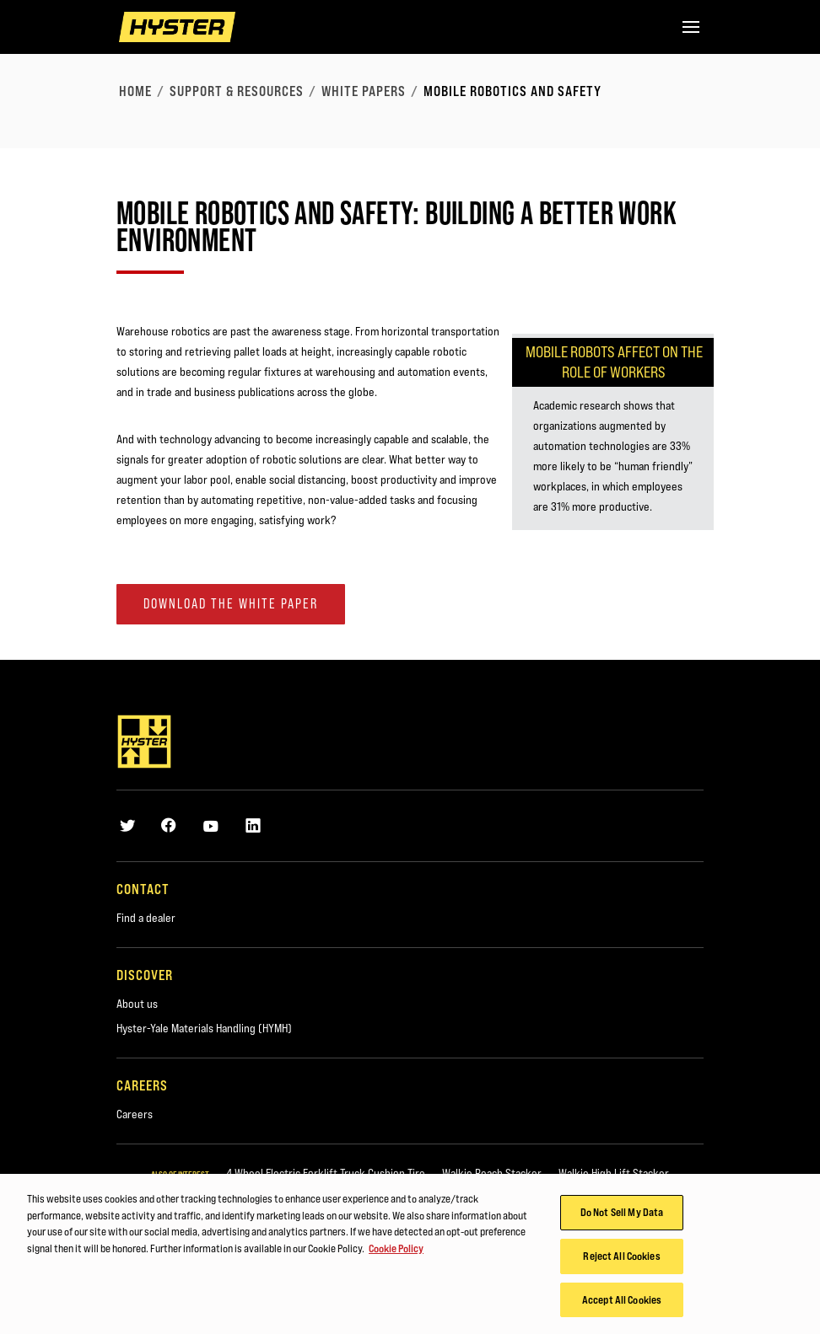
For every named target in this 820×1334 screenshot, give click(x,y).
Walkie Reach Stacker (492, 1173)
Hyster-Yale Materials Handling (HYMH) (204, 1028)
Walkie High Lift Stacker (613, 1173)
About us (137, 1003)
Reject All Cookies (621, 1260)
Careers (134, 1114)
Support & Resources (237, 91)
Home (135, 91)
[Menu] (691, 27)
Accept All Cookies (621, 1304)
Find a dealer (145, 917)
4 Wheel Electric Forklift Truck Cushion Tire (325, 1173)
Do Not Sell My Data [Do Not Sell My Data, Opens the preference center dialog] (621, 1217)
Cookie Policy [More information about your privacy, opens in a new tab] (396, 1253)
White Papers (363, 91)
